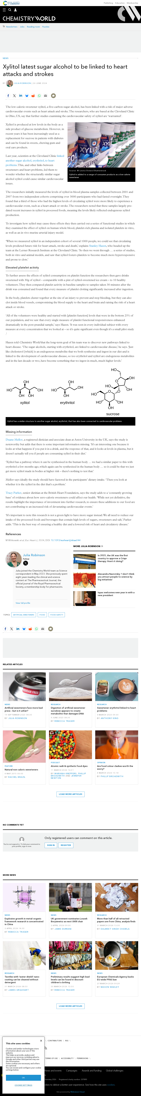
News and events (53, 1070)
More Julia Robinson (86, 546)
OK (23, 1078)
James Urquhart (18, 990)
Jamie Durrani (63, 929)
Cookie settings (23, 1085)
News (5, 58)
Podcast (55, 762)
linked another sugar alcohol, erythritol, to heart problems (35, 160)
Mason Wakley (110, 987)
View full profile (23, 603)
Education (120, 3)
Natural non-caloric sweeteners (21, 769)
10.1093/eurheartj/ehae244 (66, 540)
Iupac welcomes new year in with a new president (116, 594)
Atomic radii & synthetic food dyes (69, 766)
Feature (9, 766)
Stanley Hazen (97, 245)
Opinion (101, 762)
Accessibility (67, 1058)
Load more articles (70, 794)
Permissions (82, 1058)
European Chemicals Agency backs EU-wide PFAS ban (115, 978)
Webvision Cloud (77, 1092)
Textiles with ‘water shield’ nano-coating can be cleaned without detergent (22, 979)
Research (55, 704)
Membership (132, 3)
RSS (66, 1041)
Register (66, 845)
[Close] (41, 1041)
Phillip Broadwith (112, 776)
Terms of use (51, 1058)
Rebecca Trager (65, 721)
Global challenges (114, 1070)
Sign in (51, 845)
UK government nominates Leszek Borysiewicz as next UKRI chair (69, 920)
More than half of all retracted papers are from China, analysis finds (116, 920)
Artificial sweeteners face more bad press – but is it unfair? (24, 709)
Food (42, 615)
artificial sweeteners (23, 615)
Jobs (22, 27)
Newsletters (11, 27)
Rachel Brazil (17, 777)
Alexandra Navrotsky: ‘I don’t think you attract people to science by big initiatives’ (116, 577)
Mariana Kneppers (66, 773)
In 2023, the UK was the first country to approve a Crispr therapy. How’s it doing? (113, 558)
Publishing (108, 3)
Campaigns (71, 1070)
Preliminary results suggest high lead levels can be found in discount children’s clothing (70, 979)
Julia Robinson (22, 83)
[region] (23, 1065)
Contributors (55, 1041)
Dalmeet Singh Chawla (115, 929)
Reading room (33, 27)
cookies (111, 1084)
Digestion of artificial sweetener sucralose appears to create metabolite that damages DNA (68, 710)
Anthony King (109, 718)
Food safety (56, 615)
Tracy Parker (13, 492)
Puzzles (45, 27)
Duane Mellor (14, 439)
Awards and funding (91, 1070)
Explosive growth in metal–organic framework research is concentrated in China (24, 921)
